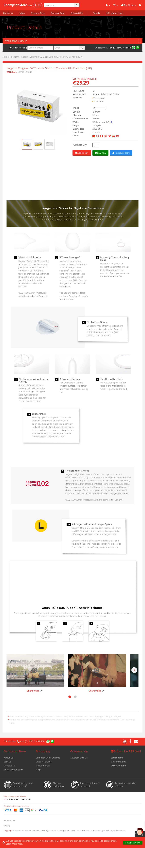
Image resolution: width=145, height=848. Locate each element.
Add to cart (82, 153)
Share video (33, 691)
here (20, 844)
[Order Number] (40, 48)
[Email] (66, 48)
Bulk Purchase (43, 765)
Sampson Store (15, 751)
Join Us (7, 761)
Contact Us (9, 765)
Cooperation (79, 751)
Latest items (117, 757)
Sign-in (22, 40)
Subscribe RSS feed (126, 751)
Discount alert (121, 153)
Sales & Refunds (44, 761)
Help (38, 769)
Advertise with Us (79, 757)
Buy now (100, 153)
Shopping (43, 751)
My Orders (128, 5)
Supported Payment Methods (16, 806)
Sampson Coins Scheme (48, 757)
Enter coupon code (13, 769)
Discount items (118, 765)
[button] (134, 670)
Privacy (7, 825)
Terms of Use (9, 820)
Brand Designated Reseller (15, 796)
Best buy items (118, 761)
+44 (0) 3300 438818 (118, 47)
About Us (8, 757)
